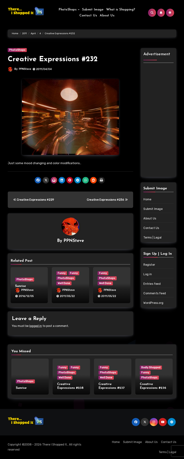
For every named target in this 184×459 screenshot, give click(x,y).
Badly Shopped (150, 367)
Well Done (64, 283)
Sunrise (20, 286)
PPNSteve (25, 69)
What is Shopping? (120, 9)
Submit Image (93, 9)
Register (149, 264)
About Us (107, 15)
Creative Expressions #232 (53, 59)
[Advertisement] (159, 120)
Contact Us (88, 15)
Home (147, 199)
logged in (35, 326)
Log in (147, 274)
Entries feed (151, 283)
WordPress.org (153, 303)
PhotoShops (68, 9)
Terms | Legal (152, 237)
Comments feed (154, 293)
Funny (62, 273)
